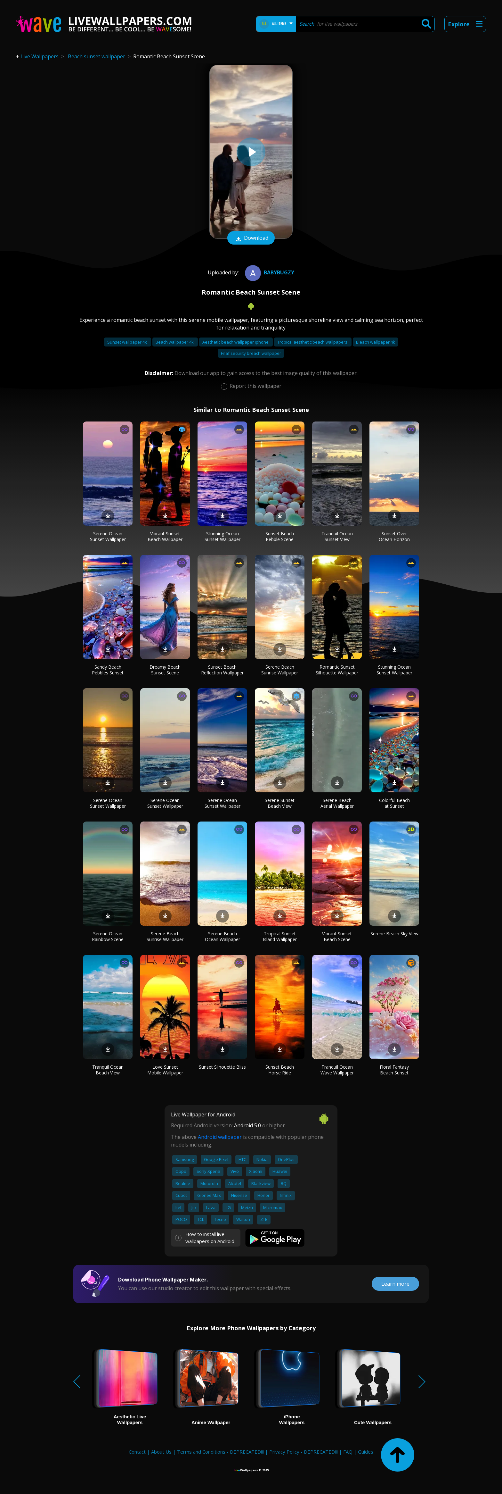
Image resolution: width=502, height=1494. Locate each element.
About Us (161, 1451)
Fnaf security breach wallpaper (251, 353)
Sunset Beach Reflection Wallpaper (222, 670)
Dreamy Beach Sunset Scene (165, 670)
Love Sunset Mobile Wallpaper (165, 1070)
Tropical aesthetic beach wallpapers (312, 342)
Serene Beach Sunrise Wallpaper (279, 670)
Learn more (395, 1283)
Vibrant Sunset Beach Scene (337, 936)
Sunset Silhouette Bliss (222, 1067)
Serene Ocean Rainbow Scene (108, 936)
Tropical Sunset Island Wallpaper (280, 936)
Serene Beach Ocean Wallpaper (222, 936)
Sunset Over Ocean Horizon (394, 536)
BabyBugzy (268, 272)
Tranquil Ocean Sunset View (337, 536)
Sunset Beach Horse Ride (279, 1070)
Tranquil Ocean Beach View (108, 1070)
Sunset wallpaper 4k (127, 342)
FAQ (347, 1451)
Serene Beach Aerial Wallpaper (337, 803)
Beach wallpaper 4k (175, 342)
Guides (365, 1451)
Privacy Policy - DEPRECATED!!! (303, 1451)
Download (251, 238)
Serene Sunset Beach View (280, 803)
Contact (137, 1451)
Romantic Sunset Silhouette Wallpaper (337, 670)
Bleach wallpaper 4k (375, 342)
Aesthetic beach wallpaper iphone (236, 342)
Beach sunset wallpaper (96, 56)
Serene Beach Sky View (394, 934)
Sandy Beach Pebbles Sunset (108, 670)
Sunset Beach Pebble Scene (279, 536)
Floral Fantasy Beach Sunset (394, 1070)
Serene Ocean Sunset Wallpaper (108, 536)
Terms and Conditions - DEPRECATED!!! (220, 1451)
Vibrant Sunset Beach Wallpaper (165, 536)
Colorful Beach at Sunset (394, 803)
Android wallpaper (220, 1136)
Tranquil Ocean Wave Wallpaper (337, 1070)
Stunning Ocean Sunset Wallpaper (222, 536)
